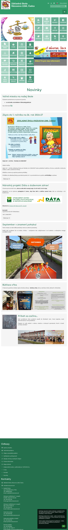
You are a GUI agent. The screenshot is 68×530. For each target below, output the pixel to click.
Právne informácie (8, 461)
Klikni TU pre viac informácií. (47, 61)
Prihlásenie (63, 3)
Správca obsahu (8, 447)
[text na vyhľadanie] (58, 6)
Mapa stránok (7, 464)
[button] (57, 3)
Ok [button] (63, 526)
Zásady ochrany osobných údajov (12, 459)
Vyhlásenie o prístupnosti (10, 456)
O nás (5, 470)
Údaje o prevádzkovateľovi (11, 453)
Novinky (6, 475)
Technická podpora (9, 450)
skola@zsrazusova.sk (9, 485)
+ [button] (48, 3)
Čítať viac (6, 179)
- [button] (51, 3)
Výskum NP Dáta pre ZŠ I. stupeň (17, 206)
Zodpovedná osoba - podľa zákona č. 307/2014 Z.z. (17, 467)
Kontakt (6, 472)
